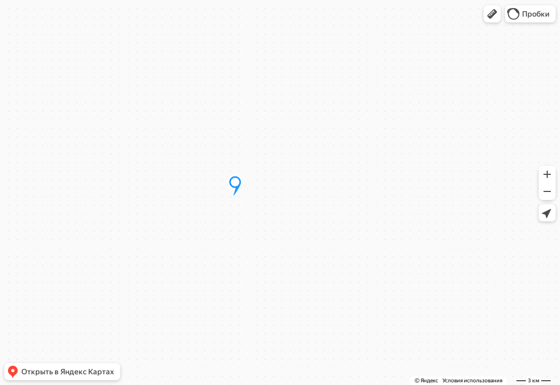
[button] (492, 13)
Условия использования (472, 380)
